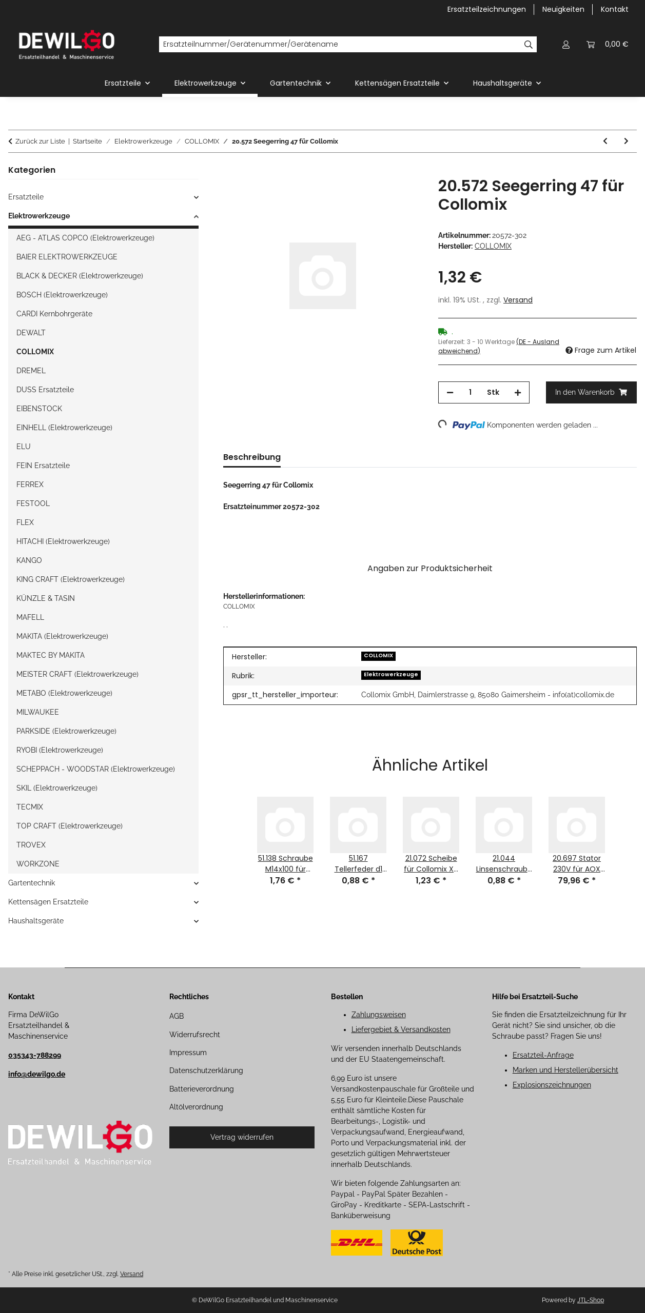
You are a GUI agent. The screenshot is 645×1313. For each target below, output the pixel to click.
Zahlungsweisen (378, 1015)
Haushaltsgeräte (36, 921)
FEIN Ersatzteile (43, 465)
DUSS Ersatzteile (45, 390)
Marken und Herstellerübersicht (565, 1070)
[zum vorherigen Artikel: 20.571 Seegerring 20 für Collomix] (605, 141)
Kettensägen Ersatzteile (48, 902)
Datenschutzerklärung (206, 1070)
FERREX (30, 484)
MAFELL (30, 617)
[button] (566, 44)
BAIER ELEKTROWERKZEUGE (67, 257)
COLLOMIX (378, 655)
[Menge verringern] (450, 392)
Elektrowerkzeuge (391, 674)
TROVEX (31, 845)
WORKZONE (38, 864)
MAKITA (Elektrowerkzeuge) (62, 636)
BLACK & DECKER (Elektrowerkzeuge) (79, 276)
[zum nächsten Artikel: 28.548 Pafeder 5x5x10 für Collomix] (626, 141)
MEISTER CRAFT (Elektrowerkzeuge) (77, 674)
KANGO (29, 560)
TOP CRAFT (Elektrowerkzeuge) (69, 826)
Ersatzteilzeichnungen (486, 9)
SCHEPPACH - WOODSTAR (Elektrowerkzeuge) (95, 769)
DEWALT (31, 333)
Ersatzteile (26, 197)
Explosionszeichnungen (552, 1085)
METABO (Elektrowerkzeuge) (64, 693)
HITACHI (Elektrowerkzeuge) (63, 541)
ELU (23, 446)
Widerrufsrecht (194, 1035)
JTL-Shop (590, 1300)
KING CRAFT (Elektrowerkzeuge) (70, 579)
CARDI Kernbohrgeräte (54, 314)
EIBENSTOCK (39, 409)
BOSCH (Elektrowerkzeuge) (62, 295)
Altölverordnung (196, 1107)
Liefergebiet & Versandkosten (401, 1029)
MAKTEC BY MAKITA (50, 655)
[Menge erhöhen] (517, 392)
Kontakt (615, 9)
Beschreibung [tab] (252, 457)
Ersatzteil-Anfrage (543, 1055)
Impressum (188, 1052)
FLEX (25, 522)
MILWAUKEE (37, 712)
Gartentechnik (31, 883)
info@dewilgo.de (36, 1074)
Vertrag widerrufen (241, 1137)
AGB (176, 1016)
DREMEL (31, 371)
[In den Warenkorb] (231, 171)
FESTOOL (33, 503)
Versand (518, 300)
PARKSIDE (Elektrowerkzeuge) (66, 731)
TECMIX (29, 807)
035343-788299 (34, 1055)
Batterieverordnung (201, 1089)
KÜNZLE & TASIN (45, 598)
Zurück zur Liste (40, 141)
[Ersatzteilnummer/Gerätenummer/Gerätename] (340, 44)
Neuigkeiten (563, 9)
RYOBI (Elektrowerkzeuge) (59, 750)
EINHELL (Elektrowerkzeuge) (64, 427)
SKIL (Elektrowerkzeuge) (56, 788)
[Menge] (470, 392)
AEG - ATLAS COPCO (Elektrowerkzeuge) (85, 238)
